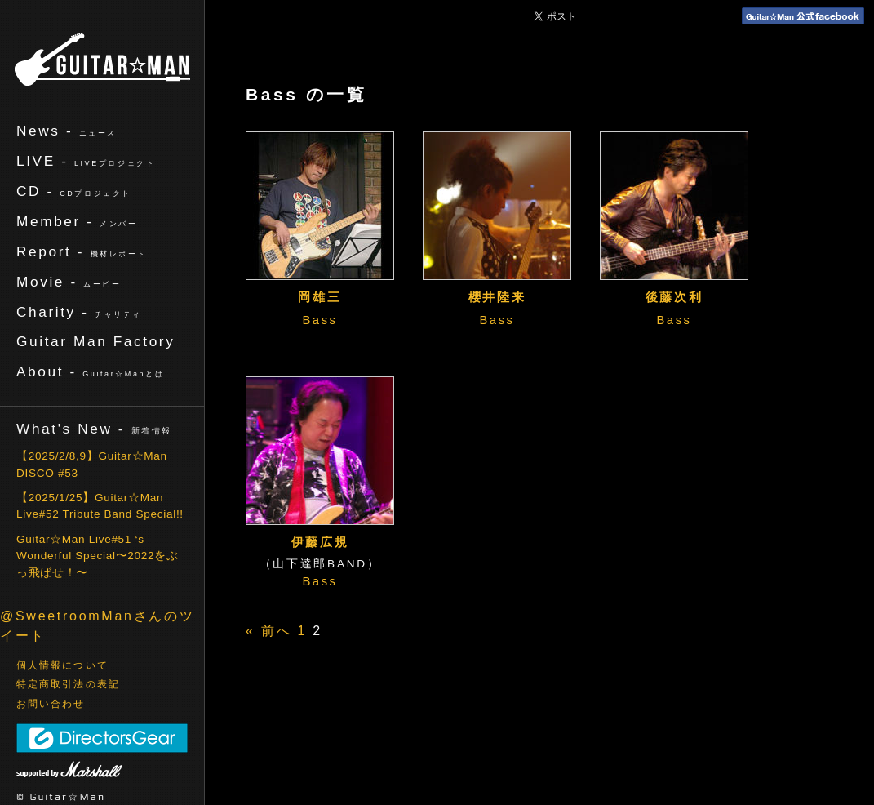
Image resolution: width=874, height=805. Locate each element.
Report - (81, 251)
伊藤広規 (320, 542)
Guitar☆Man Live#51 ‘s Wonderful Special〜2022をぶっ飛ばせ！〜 (97, 556)
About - (90, 371)
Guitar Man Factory (95, 341)
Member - (76, 221)
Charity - (79, 312)
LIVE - (85, 161)
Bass (319, 320)
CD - (73, 191)
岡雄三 (319, 297)
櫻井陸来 (497, 297)
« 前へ (268, 631)
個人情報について (62, 665)
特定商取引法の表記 (68, 684)
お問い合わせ (51, 703)
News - (66, 130)
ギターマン (102, 59)
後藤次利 (674, 297)
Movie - (69, 282)
